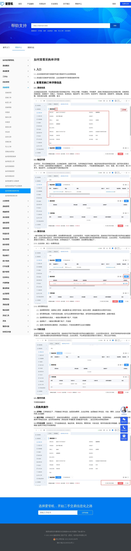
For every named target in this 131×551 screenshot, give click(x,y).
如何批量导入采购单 (12, 181)
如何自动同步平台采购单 (13, 186)
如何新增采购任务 (11, 196)
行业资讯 (54, 4)
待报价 (7, 112)
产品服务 (30, 4)
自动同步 (50, 31)
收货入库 (8, 102)
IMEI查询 (67, 31)
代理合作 (42, 4)
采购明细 (8, 107)
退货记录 (8, 127)
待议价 (7, 132)
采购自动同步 (9, 151)
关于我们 (66, 4)
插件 (44, 31)
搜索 (115, 25)
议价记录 (8, 137)
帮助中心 (78, 4)
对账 (55, 31)
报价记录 (8, 117)
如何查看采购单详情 (12, 191)
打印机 (40, 31)
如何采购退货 (9, 171)
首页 (20, 4)
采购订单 (8, 97)
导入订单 (60, 31)
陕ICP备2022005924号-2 (65, 543)
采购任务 (8, 142)
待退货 (7, 122)
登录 (114, 4)
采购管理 (8, 92)
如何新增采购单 (10, 156)
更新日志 (31, 47)
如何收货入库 (9, 161)
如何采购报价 (9, 166)
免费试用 (125, 4)
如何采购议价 (9, 176)
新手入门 (6, 47)
